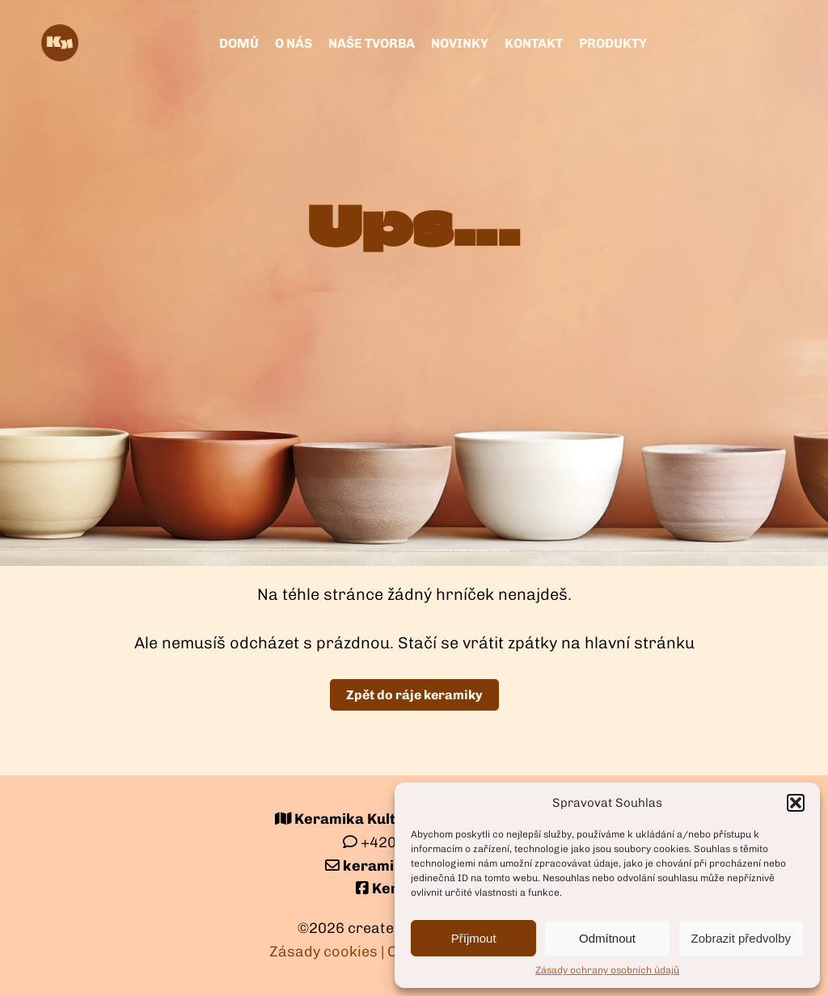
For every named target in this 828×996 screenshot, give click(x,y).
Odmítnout (607, 938)
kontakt (534, 43)
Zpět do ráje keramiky (414, 695)
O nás (293, 43)
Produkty (613, 43)
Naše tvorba (371, 43)
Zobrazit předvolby (741, 938)
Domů (239, 43)
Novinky (459, 43)
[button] (796, 803)
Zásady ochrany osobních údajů (607, 970)
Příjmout (473, 938)
